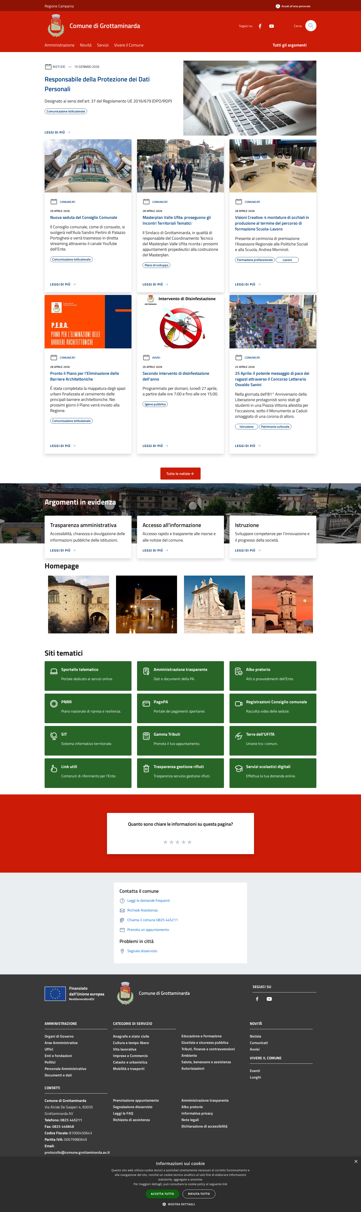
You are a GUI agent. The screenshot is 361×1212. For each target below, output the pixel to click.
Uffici (49, 1049)
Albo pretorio (192, 1107)
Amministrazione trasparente (205, 1100)
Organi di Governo (59, 1036)
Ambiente (189, 1055)
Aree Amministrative (61, 1042)
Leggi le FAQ (123, 1113)
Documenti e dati (58, 1075)
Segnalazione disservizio (133, 1107)
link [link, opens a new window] (225, 1184)
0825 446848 (63, 1126)
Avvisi (151, 357)
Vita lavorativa (124, 1049)
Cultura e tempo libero (131, 1042)
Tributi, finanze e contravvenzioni (208, 1049)
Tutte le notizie (180, 473)
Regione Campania (59, 6)
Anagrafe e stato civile (131, 1036)
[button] (180, 1204)
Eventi (255, 1070)
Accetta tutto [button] (162, 1194)
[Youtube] (269, 25)
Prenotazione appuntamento (136, 1100)
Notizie (59, 66)
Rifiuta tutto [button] (199, 1194)
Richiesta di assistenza (131, 1119)
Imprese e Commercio (130, 1055)
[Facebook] (258, 25)
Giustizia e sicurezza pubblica (204, 1042)
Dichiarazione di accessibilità (204, 1126)
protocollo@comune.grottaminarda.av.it (77, 1152)
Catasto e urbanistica (130, 1062)
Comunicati (62, 202)
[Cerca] (310, 25)
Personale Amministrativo (65, 1068)
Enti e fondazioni (58, 1055)
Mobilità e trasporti (128, 1068)
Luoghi (255, 1077)
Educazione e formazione (201, 1036)
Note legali (190, 1119)
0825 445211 (71, 1120)
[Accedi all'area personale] (293, 6)
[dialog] (180, 1184)
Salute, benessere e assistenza (206, 1062)
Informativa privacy (197, 1113)
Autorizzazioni (192, 1068)
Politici (50, 1062)
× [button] (356, 1161)
